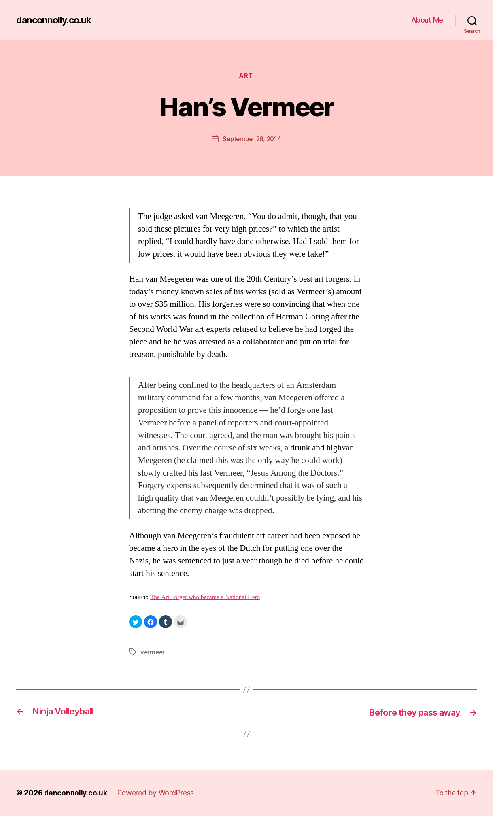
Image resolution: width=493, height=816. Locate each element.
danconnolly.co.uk (55, 20)
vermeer (153, 652)
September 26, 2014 (252, 140)
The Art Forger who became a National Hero (207, 598)
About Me (427, 20)
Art (247, 76)
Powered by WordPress (156, 793)
